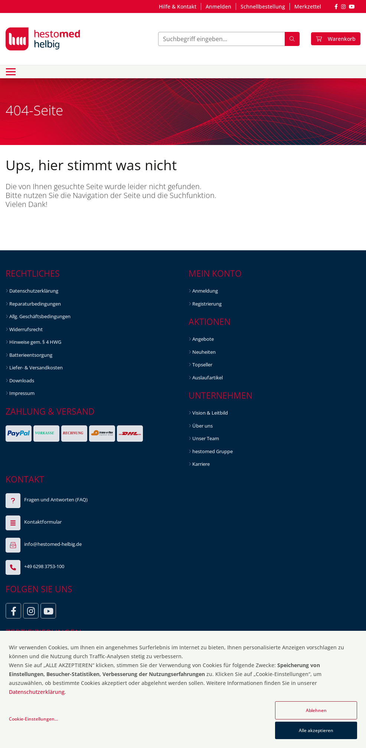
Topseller (202, 364)
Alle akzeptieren (316, 730)
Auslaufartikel (207, 377)
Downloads (21, 380)
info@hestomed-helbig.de (53, 544)
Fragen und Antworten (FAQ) (56, 499)
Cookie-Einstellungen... (33, 719)
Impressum (22, 393)
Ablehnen (316, 710)
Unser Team (205, 438)
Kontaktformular (43, 521)
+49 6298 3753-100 (44, 566)
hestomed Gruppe (212, 451)
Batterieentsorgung (30, 355)
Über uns (202, 425)
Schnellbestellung (263, 6)
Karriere (201, 464)
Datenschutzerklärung (33, 290)
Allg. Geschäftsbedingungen (40, 316)
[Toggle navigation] (11, 71)
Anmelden (218, 6)
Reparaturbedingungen (35, 303)
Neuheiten (204, 352)
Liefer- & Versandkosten (36, 367)
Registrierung (207, 303)
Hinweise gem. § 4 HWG (35, 342)
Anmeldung (205, 290)
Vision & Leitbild (210, 412)
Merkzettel (307, 6)
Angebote (203, 339)
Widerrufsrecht (26, 329)
